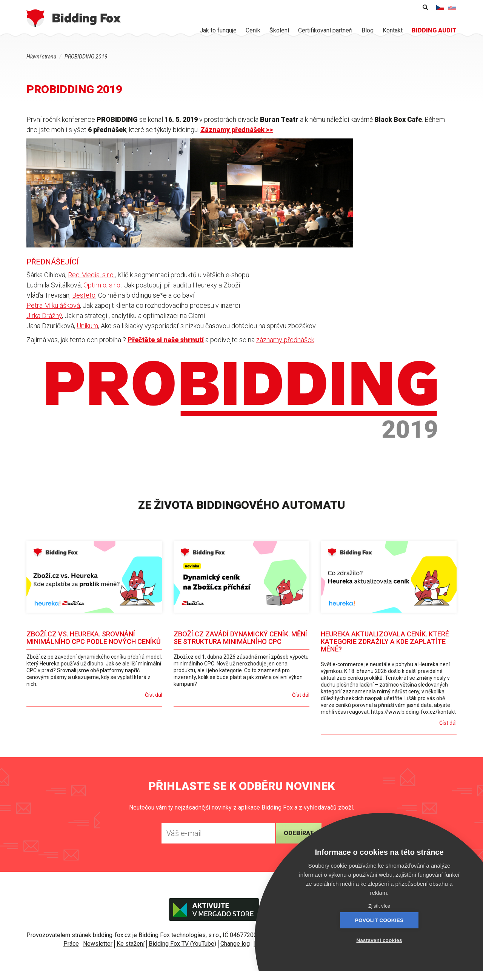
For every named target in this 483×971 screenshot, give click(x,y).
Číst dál (153, 695)
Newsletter (97, 943)
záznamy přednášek (285, 340)
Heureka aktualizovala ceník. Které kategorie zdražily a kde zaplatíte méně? (385, 641)
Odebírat (299, 833)
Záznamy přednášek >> (236, 130)
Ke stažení (131, 943)
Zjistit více (379, 906)
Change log (235, 943)
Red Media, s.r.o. (91, 275)
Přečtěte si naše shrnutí (166, 340)
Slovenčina (452, 7)
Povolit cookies (338, 940)
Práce (71, 943)
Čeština (440, 7)
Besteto (83, 295)
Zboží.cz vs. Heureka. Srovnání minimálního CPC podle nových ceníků (93, 637)
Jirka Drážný (44, 316)
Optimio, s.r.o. (102, 285)
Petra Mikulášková (53, 305)
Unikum (87, 326)
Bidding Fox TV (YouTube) (182, 943)
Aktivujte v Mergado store (214, 909)
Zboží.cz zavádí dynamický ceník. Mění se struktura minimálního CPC (240, 637)
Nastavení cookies (420, 940)
